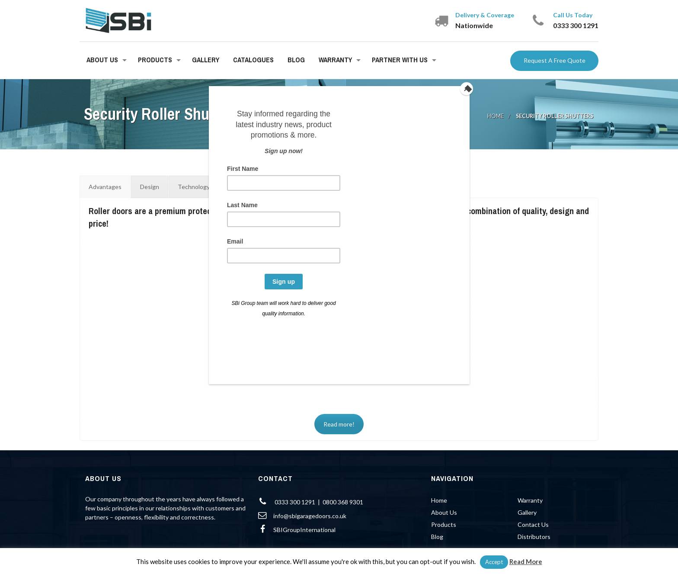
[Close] (467, 88)
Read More (525, 561)
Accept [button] (494, 561)
